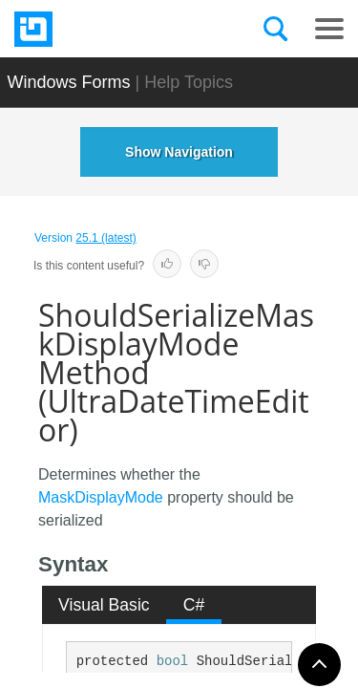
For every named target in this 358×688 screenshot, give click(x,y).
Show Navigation (179, 152)
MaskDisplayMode (100, 497)
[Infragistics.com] (109, 29)
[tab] (104, 605)
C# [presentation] (194, 604)
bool (173, 661)
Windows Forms (69, 82)
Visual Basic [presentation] (104, 604)
